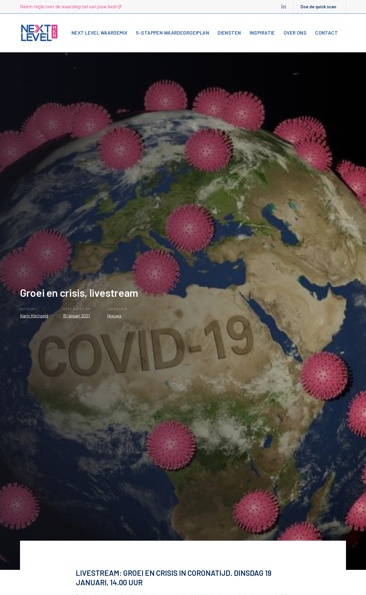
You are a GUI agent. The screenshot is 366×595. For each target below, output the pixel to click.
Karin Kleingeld (34, 315)
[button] (350, 32)
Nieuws (114, 315)
